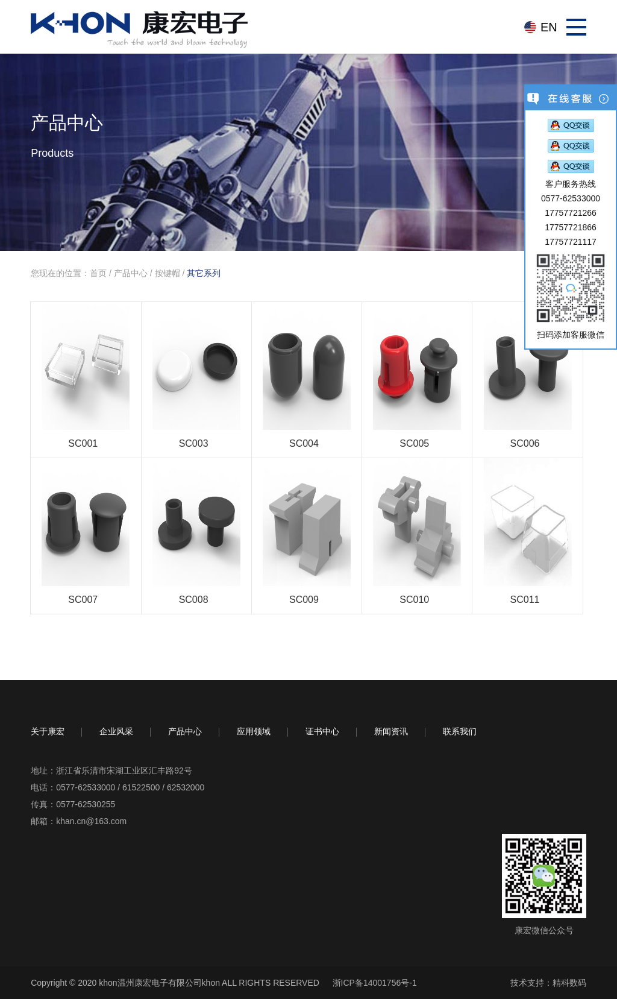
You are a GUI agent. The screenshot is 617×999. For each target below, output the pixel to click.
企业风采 (116, 731)
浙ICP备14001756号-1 (375, 983)
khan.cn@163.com (91, 821)
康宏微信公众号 (544, 930)
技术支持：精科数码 (548, 983)
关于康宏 (47, 731)
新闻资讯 (391, 731)
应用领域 (254, 731)
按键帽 (167, 273)
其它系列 (204, 273)
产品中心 (131, 273)
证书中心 (322, 731)
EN (548, 27)
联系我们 (460, 731)
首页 (98, 273)
